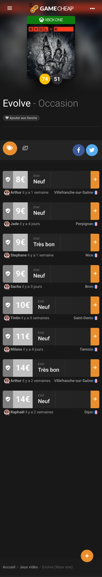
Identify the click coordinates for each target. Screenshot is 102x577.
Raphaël (14, 412)
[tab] (10, 148)
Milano (13, 349)
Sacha (13, 287)
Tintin (12, 318)
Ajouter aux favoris (21, 118)
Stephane (16, 255)
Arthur (13, 192)
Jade (12, 224)
